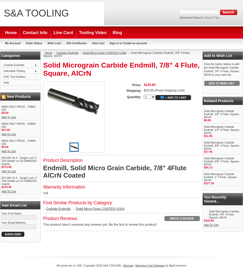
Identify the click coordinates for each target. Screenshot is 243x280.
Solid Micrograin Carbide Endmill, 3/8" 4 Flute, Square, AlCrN (222, 145)
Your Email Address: (14, 222)
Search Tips (212, 17)
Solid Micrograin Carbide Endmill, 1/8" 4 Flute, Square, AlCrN (222, 114)
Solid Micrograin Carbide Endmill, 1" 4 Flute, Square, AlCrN (220, 177)
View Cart (98, 43)
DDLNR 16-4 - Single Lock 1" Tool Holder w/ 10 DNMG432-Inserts (20, 160)
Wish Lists (54, 43)
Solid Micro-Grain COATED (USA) (105, 52)
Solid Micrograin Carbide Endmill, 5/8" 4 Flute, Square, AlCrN (222, 161)
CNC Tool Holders (15, 76)
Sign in (114, 43)
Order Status (34, 43)
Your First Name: (12, 213)
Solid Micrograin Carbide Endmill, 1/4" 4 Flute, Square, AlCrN (222, 129)
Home (49, 52)
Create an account (135, 43)
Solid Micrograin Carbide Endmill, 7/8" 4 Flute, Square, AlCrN (224, 214)
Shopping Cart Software (149, 265)
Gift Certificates (76, 43)
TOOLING (36, 13)
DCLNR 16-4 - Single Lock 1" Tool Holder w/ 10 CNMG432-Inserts (20, 180)
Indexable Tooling (19, 71)
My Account (13, 43)
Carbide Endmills (19, 65)
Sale (6, 82)
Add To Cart (9, 117)
